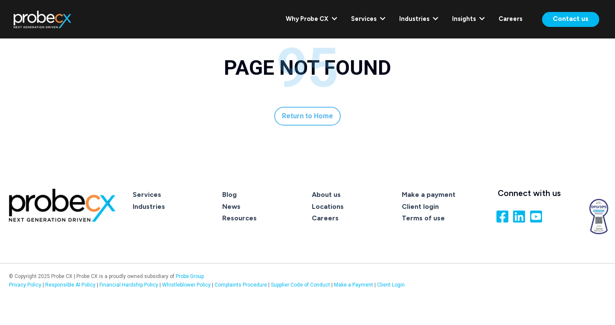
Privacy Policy (25, 285)
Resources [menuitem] (239, 218)
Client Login (391, 285)
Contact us (571, 19)
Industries (418, 19)
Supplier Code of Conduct (300, 285)
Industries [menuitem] (149, 206)
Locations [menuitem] (328, 206)
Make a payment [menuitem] (428, 194)
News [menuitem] (231, 206)
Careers (510, 19)
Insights (468, 19)
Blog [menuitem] (229, 194)
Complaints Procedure (241, 285)
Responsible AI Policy (70, 285)
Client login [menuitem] (420, 206)
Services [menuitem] (147, 194)
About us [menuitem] (326, 194)
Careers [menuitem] (325, 218)
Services (368, 19)
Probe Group (190, 276)
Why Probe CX (311, 19)
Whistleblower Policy (186, 285)
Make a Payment (353, 285)
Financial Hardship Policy (129, 285)
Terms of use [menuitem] (423, 218)
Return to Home (308, 116)
